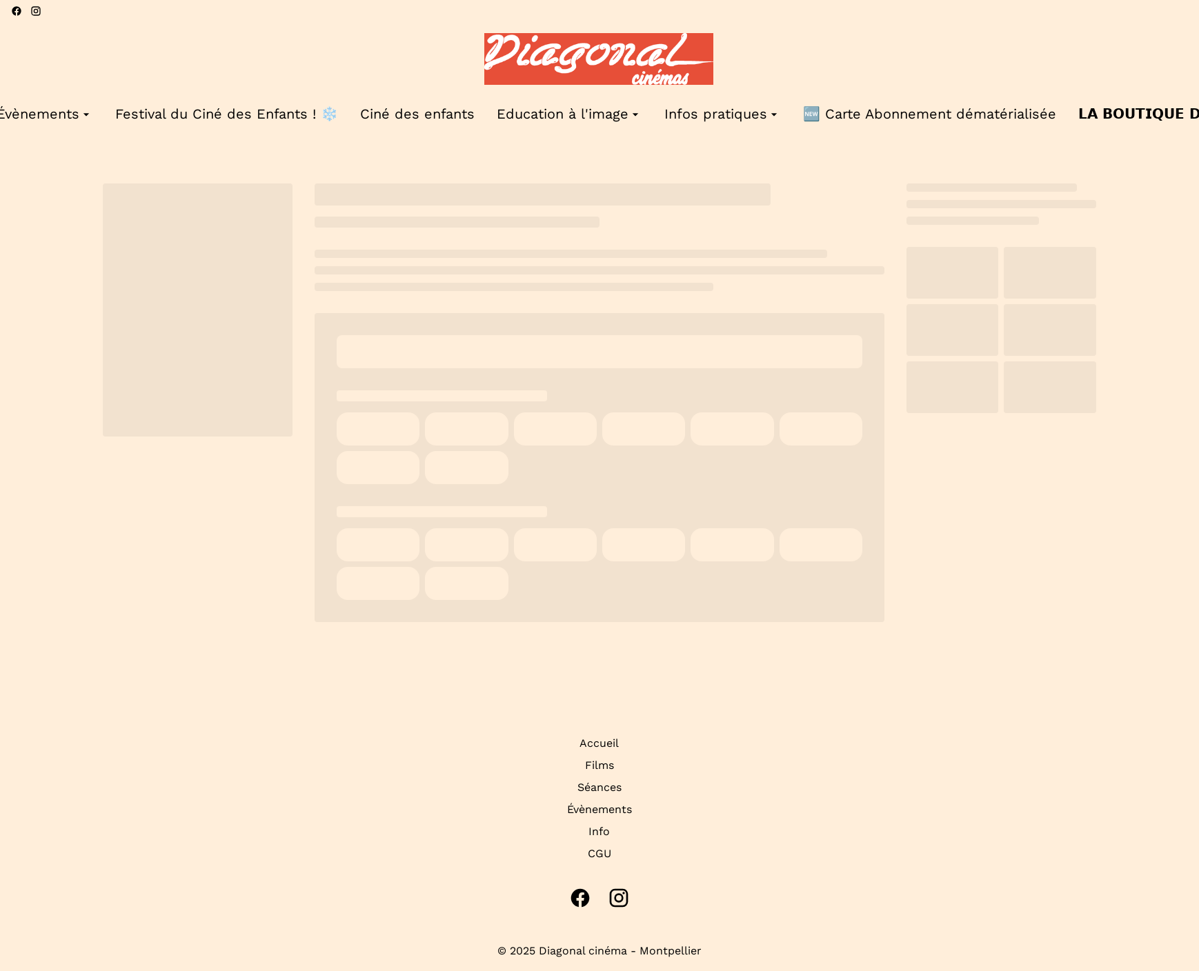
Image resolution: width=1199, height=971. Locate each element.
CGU (599, 853)
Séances (599, 787)
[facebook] (16, 11)
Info (599, 831)
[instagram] (35, 11)
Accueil (599, 743)
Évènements (599, 809)
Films (599, 765)
